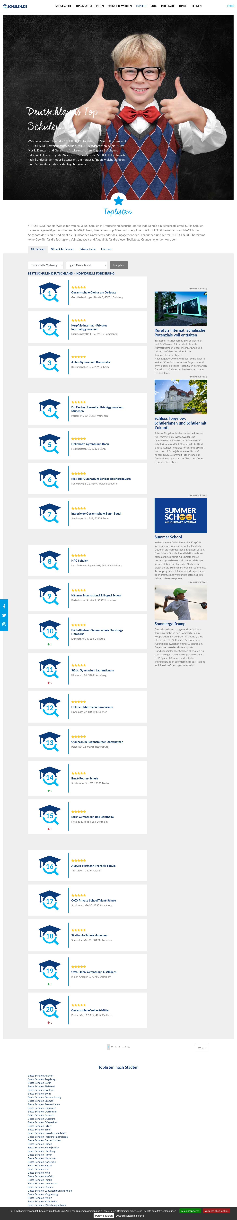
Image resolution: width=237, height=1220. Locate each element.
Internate (168, 5)
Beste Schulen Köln (39, 1172)
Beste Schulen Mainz (40, 1197)
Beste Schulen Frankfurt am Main (47, 1133)
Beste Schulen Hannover (42, 1158)
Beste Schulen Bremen (40, 1100)
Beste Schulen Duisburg (41, 1118)
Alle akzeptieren (190, 1210)
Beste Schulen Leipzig (40, 1179)
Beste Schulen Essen (39, 1129)
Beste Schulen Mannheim (42, 1201)
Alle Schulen (38, 249)
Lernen (197, 5)
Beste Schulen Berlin (39, 1082)
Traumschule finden (90, 5)
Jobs (154, 5)
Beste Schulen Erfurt (40, 1125)
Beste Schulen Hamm (40, 1154)
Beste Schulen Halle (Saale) (43, 1147)
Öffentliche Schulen (62, 249)
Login (230, 6)
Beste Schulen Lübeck (40, 1186)
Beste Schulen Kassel (40, 1165)
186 (127, 1046)
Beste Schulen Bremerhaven (44, 1104)
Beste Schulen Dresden (41, 1115)
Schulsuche (63, 5)
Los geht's (118, 265)
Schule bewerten (120, 5)
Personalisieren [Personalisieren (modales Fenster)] (104, 1215)
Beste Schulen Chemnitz (42, 1107)
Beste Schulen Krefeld (40, 1176)
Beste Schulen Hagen (40, 1143)
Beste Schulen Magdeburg (43, 1194)
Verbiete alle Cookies (216, 1210)
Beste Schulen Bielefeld (41, 1086)
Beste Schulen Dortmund (42, 1111)
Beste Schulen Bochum (41, 1089)
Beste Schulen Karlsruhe (42, 1161)
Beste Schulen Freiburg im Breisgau (48, 1136)
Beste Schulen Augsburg (41, 1079)
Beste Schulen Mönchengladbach (47, 1204)
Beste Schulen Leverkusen (42, 1183)
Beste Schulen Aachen (40, 1075)
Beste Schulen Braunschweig (44, 1097)
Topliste (141, 5)
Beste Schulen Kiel (38, 1168)
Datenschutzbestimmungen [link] (130, 1215)
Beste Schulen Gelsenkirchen (44, 1140)
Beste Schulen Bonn (39, 1093)
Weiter (202, 1047)
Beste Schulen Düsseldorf (42, 1122)
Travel (183, 5)
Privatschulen (88, 249)
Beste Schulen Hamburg (41, 1151)
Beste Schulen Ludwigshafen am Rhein (50, 1190)
